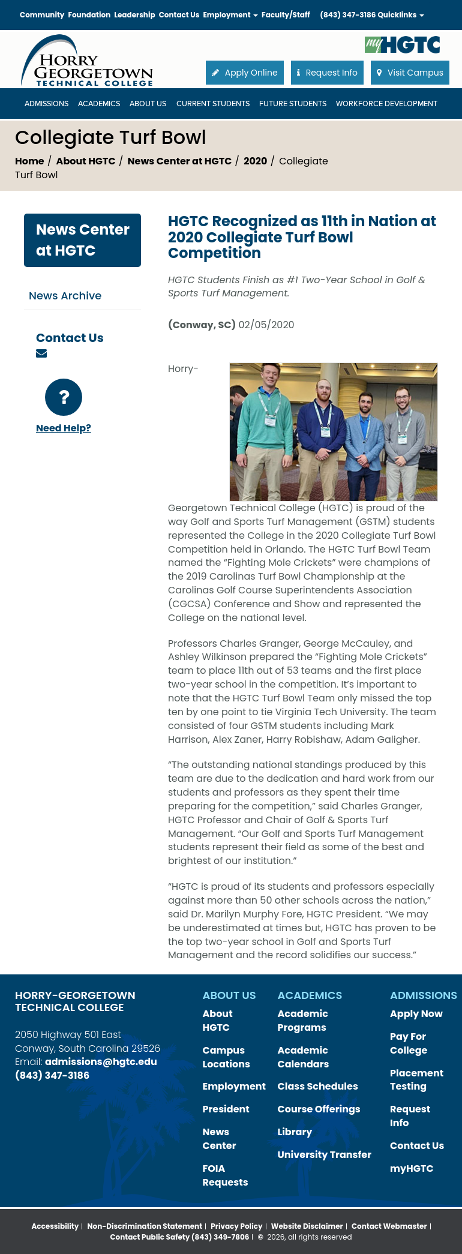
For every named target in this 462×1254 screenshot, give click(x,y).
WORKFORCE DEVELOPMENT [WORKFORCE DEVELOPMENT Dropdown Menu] (386, 104)
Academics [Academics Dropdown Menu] (99, 104)
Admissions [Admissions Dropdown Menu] (46, 104)
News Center (219, 1139)
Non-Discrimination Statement (145, 1226)
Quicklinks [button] (400, 15)
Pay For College (408, 1043)
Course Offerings (319, 1109)
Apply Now (416, 1014)
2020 (255, 161)
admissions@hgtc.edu (101, 1062)
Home (29, 161)
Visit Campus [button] (410, 73)
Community (42, 15)
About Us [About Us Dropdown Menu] (148, 104)
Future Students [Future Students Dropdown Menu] (292, 104)
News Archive (65, 295)
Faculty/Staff (286, 15)
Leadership (134, 15)
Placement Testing (416, 1080)
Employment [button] (230, 15)
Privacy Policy (236, 1226)
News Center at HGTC (180, 161)
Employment (234, 1086)
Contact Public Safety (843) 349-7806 (179, 1237)
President (226, 1109)
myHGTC (412, 1168)
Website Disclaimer (307, 1226)
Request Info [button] (327, 73)
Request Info (410, 1116)
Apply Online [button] (245, 73)
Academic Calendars (303, 1057)
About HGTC (86, 161)
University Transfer (325, 1155)
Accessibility (55, 1226)
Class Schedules (318, 1086)
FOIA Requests (225, 1175)
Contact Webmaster (389, 1226)
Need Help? (63, 407)
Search (430, 2)
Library (295, 1132)
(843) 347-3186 (348, 15)
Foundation (89, 15)
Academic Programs (303, 1020)
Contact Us (179, 15)
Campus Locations (227, 1057)
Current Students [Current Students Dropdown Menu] (213, 104)
